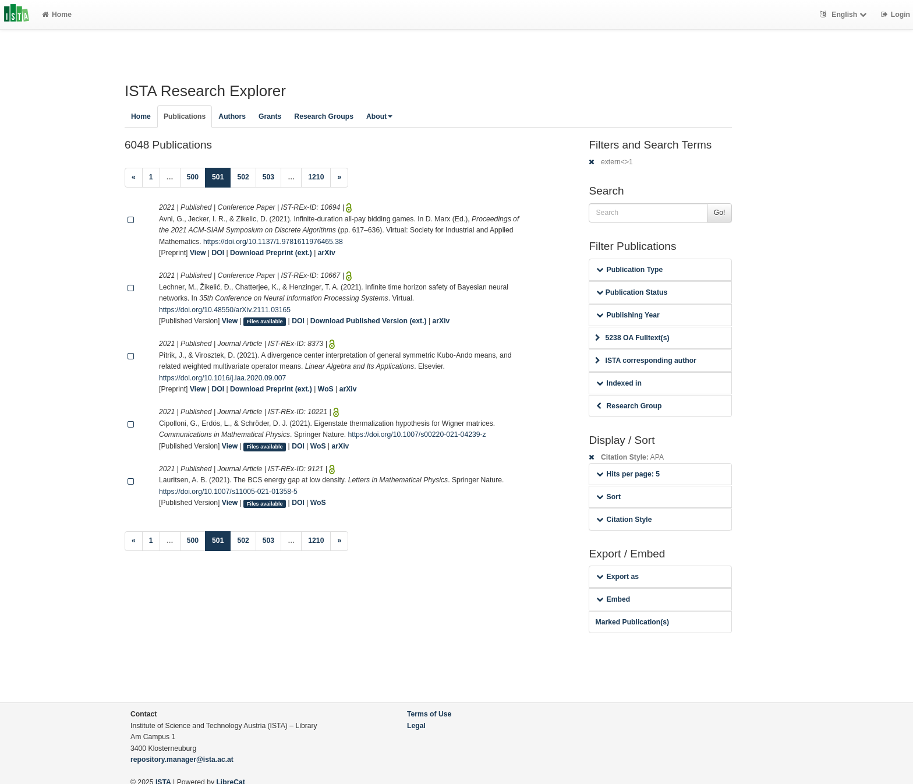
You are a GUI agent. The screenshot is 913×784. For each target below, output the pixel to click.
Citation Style (624, 519)
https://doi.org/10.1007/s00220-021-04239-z (417, 434)
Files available (265, 321)
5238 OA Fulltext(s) (632, 338)
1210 (316, 177)
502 (243, 177)
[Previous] (134, 178)
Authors (232, 116)
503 (268, 177)
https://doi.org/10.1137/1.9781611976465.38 (273, 242)
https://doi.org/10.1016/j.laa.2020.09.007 (222, 378)
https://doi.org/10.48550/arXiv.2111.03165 (225, 310)
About (379, 116)
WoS (326, 389)
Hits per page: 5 (628, 474)
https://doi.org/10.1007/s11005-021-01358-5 (228, 492)
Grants (270, 116)
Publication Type (629, 270)
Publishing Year (627, 315)
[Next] (339, 178)
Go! (720, 213)
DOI (217, 253)
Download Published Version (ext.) (368, 321)
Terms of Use (429, 714)
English (844, 14)
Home (57, 14)
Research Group (628, 406)
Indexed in (618, 383)
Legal (416, 726)
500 (193, 177)
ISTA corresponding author (645, 360)
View (198, 253)
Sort (608, 497)
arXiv (326, 253)
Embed (613, 599)
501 (221, 176)
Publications (185, 116)
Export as (617, 577)
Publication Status (631, 292)
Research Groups (323, 116)
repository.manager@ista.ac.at (181, 759)
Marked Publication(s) (632, 622)
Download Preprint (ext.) (271, 253)
